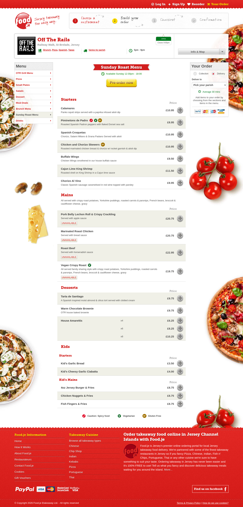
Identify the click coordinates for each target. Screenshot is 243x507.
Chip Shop (75, 451)
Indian (72, 456)
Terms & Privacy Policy (189, 503)
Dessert (34, 97)
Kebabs (73, 461)
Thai (71, 477)
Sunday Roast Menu (34, 114)
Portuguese (76, 472)
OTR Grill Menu (34, 73)
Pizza (54, 50)
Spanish (63, 50)
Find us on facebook (210, 489)
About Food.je (22, 453)
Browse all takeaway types (85, 440)
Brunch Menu (34, 108)
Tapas (71, 50)
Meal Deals (34, 102)
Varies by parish (97, 50)
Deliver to (197, 79)
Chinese (74, 445)
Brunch (47, 50)
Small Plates (34, 85)
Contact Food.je (24, 465)
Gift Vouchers (22, 477)
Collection (203, 73)
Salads (34, 91)
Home (18, 441)
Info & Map (198, 51)
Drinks (34, 120)
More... (168, 469)
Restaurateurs (22, 459)
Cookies (19, 471)
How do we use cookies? (215, 503)
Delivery (221, 73)
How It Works (22, 447)
